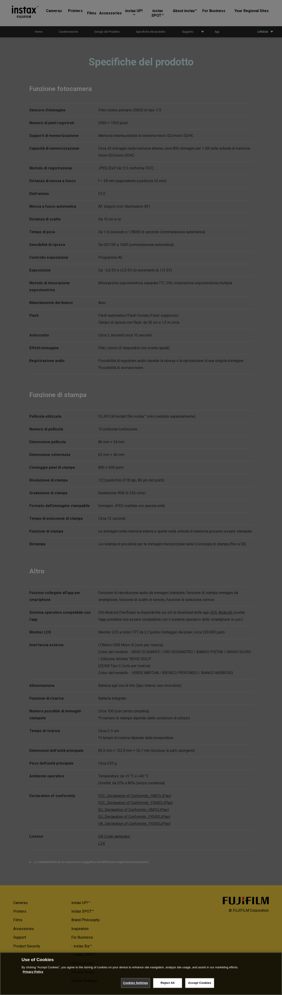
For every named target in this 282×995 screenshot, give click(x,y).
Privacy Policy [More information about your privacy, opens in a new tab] (33, 971)
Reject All (167, 983)
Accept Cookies (199, 983)
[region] (141, 973)
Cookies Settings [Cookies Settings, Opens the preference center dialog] (135, 983)
